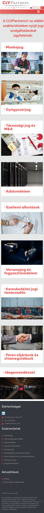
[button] (38, 11)
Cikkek (5, 479)
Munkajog (14, 47)
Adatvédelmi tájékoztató (13, 482)
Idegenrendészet (20, 372)
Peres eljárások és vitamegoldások (21, 357)
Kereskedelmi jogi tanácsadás (21, 291)
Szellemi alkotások (23, 207)
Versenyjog (8, 449)
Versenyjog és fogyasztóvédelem (20, 271)
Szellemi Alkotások (11, 446)
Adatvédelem (18, 191)
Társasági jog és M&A (19, 127)
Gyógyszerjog (18, 109)
